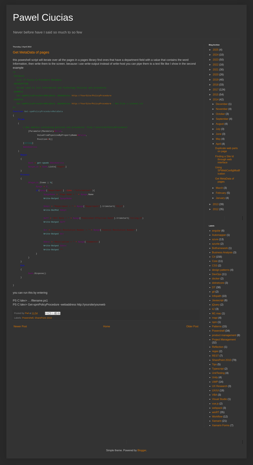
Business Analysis (222, 252)
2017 (216, 89)
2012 (216, 209)
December (222, 104)
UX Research (219, 386)
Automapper (219, 235)
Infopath (216, 296)
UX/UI (215, 390)
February (221, 193)
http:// (76, 103)
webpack (217, 408)
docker (216, 278)
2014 (216, 99)
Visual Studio (219, 399)
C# (213, 256)
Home (106, 326)
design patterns (220, 270)
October (221, 114)
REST (215, 355)
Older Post (192, 326)
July (218, 129)
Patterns (217, 326)
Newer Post (20, 326)
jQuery (216, 304)
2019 (216, 79)
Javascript (218, 300)
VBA (214, 394)
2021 (216, 69)
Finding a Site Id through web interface (224, 159)
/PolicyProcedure (101, 103)
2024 (216, 54)
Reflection (217, 347)
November (222, 109)
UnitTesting (218, 373)
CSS (214, 265)
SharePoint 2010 (43, 318)
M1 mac (216, 313)
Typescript (218, 368)
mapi (215, 317)
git (213, 291)
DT (213, 287)
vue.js (215, 403)
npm (214, 322)
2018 (216, 84)
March (220, 188)
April (219, 144)
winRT (215, 412)
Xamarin (217, 421)
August (220, 123)
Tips (214, 364)
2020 (216, 74)
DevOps (216, 274)
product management (224, 335)
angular (216, 230)
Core (215, 261)
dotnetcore (218, 282)
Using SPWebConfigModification (227, 170)
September (222, 119)
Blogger (141, 450)
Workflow (217, 416)
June (219, 134)
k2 (213, 309)
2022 (216, 64)
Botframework (220, 248)
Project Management (224, 339)
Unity (215, 377)
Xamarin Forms (220, 425)
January (221, 198)
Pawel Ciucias (43, 17)
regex (215, 351)
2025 (216, 49)
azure (215, 239)
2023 (216, 59)
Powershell (27, 318)
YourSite (86, 103)
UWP (215, 381)
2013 (216, 204)
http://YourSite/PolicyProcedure (91, 95)
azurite (216, 243)
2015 (216, 94)
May (218, 139)
